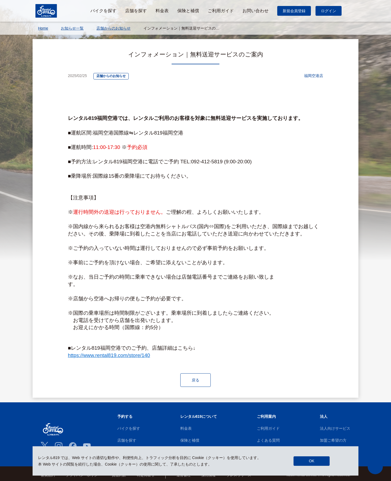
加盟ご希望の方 (333, 441)
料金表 (186, 429)
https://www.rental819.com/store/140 (109, 355)
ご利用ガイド (268, 429)
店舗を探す (126, 441)
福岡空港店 (313, 76)
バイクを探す (128, 429)
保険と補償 (189, 441)
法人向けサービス (335, 429)
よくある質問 (268, 441)
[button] (375, 466)
